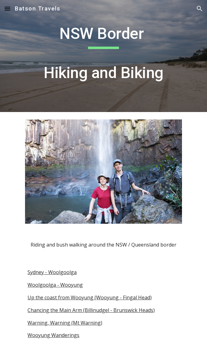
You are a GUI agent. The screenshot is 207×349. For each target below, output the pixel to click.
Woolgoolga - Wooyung (55, 284)
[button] (7, 8)
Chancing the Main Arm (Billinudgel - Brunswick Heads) (91, 310)
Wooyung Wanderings (53, 335)
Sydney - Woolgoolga (52, 272)
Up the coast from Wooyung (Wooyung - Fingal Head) (89, 297)
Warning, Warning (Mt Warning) (64, 322)
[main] (103, 56)
